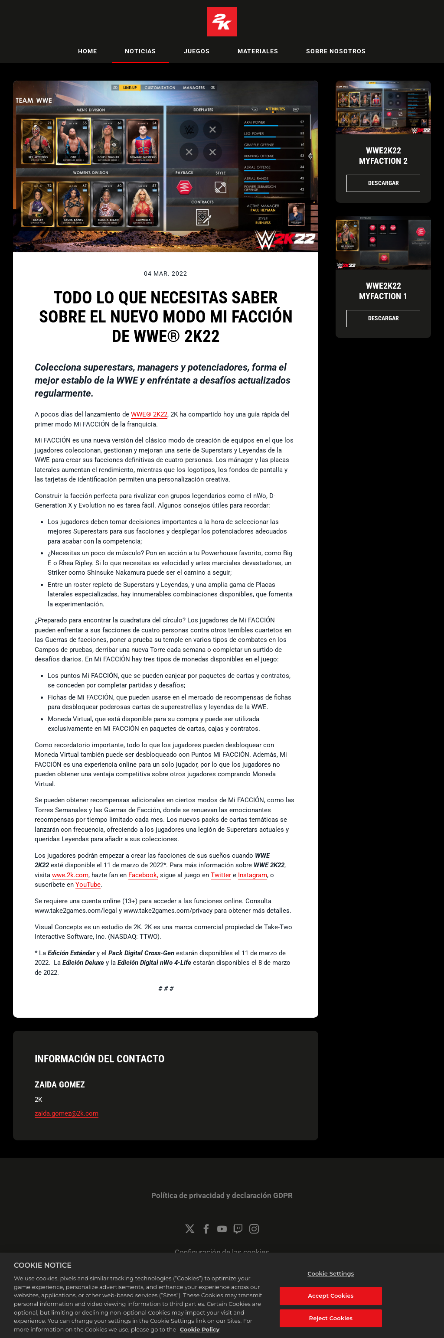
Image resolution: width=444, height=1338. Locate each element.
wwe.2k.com (70, 875)
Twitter (221, 875)
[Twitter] (190, 1229)
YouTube (88, 885)
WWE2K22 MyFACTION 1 (383, 290)
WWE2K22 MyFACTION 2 (383, 155)
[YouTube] (222, 1229)
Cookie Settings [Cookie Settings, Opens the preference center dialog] (330, 1284)
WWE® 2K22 (149, 414)
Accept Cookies (330, 1305)
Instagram (252, 875)
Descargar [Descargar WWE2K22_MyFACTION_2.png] (383, 182)
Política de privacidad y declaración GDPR (222, 1196)
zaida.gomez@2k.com (66, 1113)
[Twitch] (238, 1229)
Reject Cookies (331, 1328)
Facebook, (143, 875)
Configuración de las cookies (222, 1252)
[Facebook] (206, 1229)
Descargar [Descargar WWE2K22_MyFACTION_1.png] (383, 318)
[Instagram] (254, 1229)
